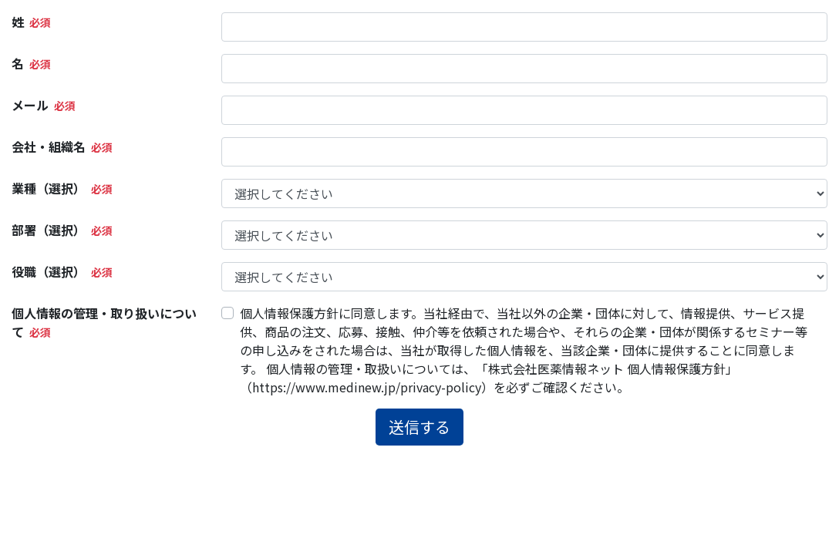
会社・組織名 (49, 146)
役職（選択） (49, 271)
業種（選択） (49, 188)
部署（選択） (49, 229)
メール (30, 105)
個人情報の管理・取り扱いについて (104, 322)
